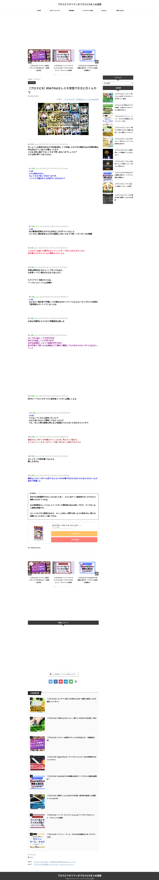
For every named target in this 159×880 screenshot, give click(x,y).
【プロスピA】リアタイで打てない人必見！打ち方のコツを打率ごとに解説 (124, 96)
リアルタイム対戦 (87, 10)
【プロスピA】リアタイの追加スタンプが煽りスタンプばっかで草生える (124, 164)
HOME (39, 10)
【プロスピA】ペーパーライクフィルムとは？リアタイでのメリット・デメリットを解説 (63, 67)
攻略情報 (71, 10)
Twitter (103, 10)
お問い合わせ (120, 10)
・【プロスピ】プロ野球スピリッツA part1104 (81, 99)
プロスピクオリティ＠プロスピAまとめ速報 (79, 4)
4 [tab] (62, 75)
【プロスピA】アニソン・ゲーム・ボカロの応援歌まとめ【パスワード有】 (124, 119)
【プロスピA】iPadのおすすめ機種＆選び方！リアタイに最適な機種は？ (87, 67)
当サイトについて (55, 10)
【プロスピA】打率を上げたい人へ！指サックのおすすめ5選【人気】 (72, 716)
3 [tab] (59, 75)
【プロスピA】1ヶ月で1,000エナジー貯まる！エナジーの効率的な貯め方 (124, 141)
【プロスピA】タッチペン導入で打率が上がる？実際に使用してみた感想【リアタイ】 (124, 130)
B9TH (31, 855)
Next (97, 62)
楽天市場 (73, 539)
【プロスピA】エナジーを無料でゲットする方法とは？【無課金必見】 (39, 67)
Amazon (73, 534)
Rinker (58, 527)
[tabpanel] (39, 60)
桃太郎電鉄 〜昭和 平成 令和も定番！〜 (66, 525)
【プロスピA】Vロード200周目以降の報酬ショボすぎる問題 (124, 197)
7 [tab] (71, 75)
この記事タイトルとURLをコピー (63, 673)
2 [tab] (56, 75)
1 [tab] (53, 75)
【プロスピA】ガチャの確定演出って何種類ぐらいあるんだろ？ (124, 152)
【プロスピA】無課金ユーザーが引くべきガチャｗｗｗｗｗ (53, 863)
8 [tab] (74, 75)
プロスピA (33, 853)
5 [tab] (65, 75)
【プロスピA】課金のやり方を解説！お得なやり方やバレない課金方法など (124, 107)
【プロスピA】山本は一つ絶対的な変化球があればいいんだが (54, 860)
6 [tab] (68, 75)
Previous (30, 62)
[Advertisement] (63, 31)
